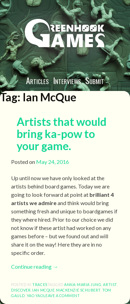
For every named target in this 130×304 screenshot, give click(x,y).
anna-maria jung (82, 284)
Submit (94, 80)
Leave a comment (61, 295)
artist (109, 284)
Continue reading (34, 266)
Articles (37, 80)
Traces (39, 284)
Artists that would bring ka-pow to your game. (61, 134)
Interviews (67, 80)
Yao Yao (35, 295)
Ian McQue (43, 290)
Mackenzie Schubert (78, 290)
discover (21, 290)
